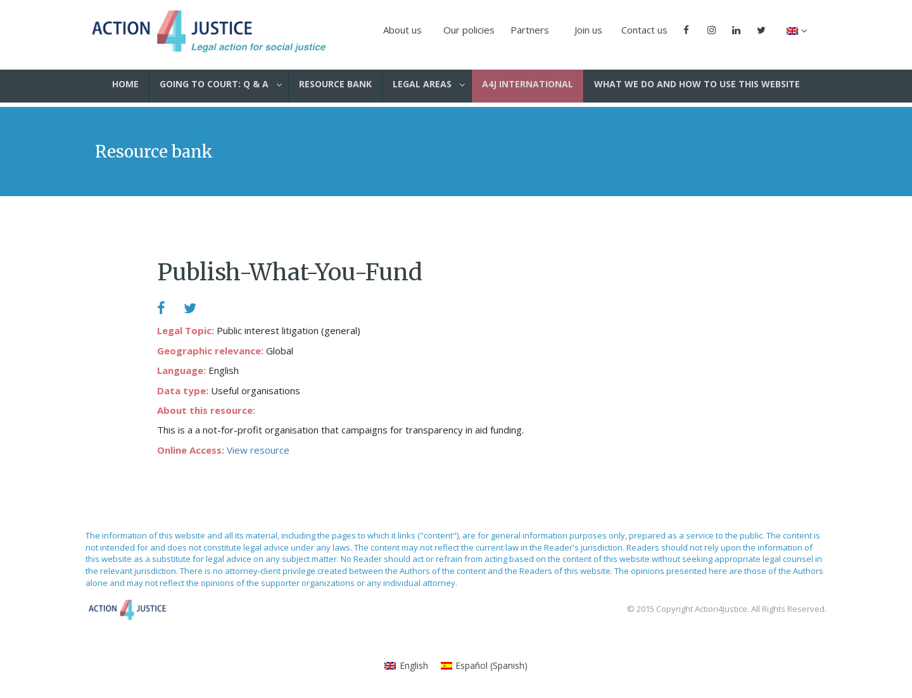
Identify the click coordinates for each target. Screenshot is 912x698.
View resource (258, 450)
